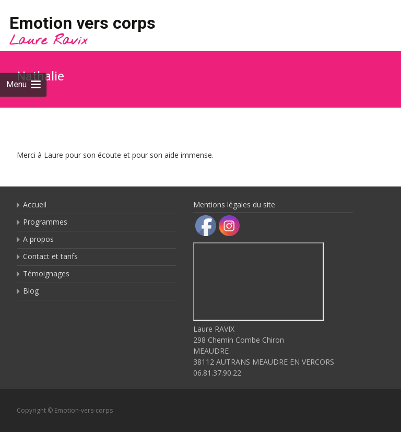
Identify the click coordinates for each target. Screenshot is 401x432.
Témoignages (46, 273)
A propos (38, 239)
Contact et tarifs (50, 256)
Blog (31, 291)
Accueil (34, 204)
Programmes (45, 222)
